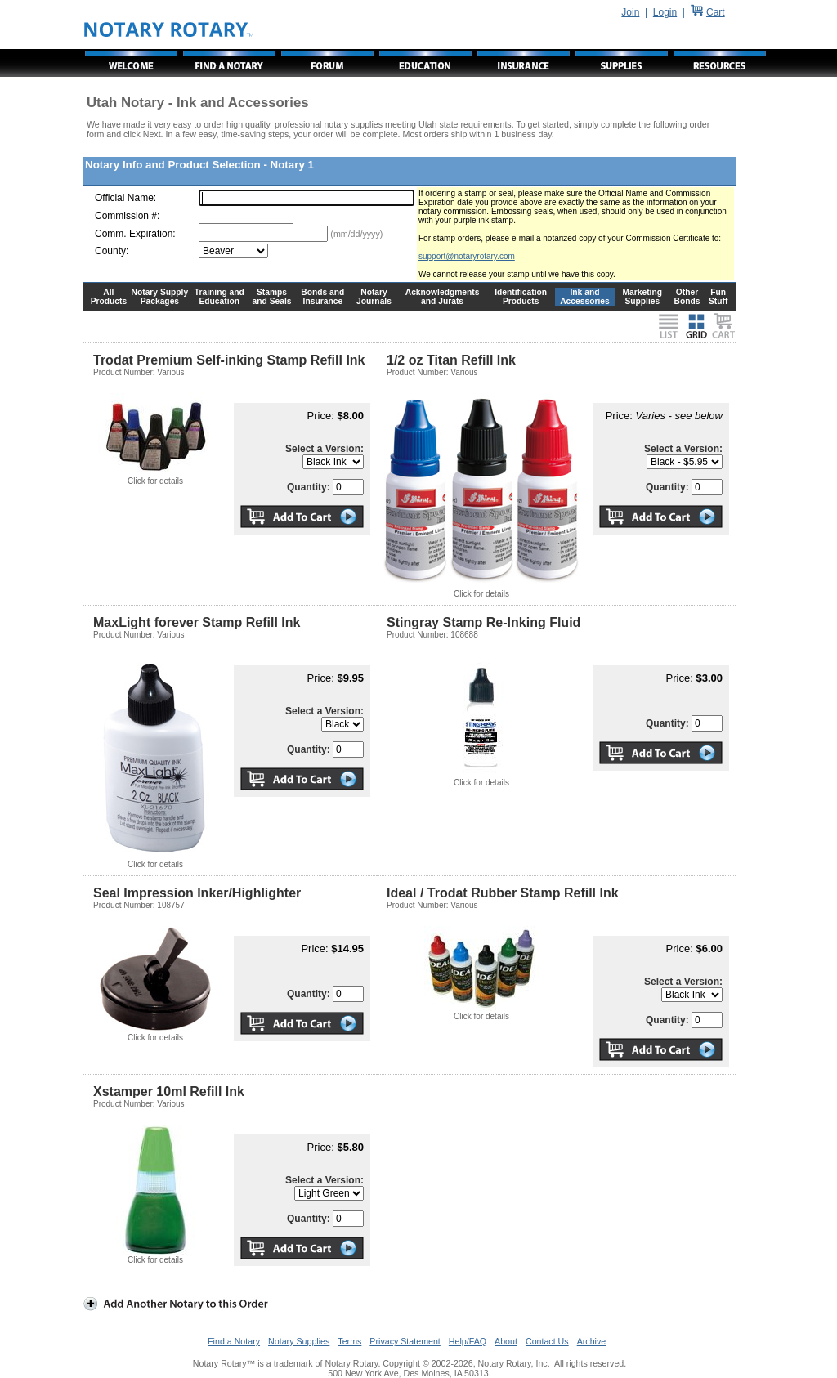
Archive (591, 1341)
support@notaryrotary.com (466, 256)
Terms (349, 1341)
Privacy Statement (404, 1341)
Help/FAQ (467, 1341)
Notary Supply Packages (160, 297)
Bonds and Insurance (322, 297)
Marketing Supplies (643, 297)
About (506, 1341)
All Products (109, 297)
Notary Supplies (298, 1341)
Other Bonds (687, 297)
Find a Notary (234, 1341)
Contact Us (547, 1341)
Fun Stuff (718, 297)
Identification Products (521, 297)
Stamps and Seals (272, 297)
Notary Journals (374, 297)
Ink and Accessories (585, 297)
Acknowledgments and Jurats (442, 297)
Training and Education (219, 297)
